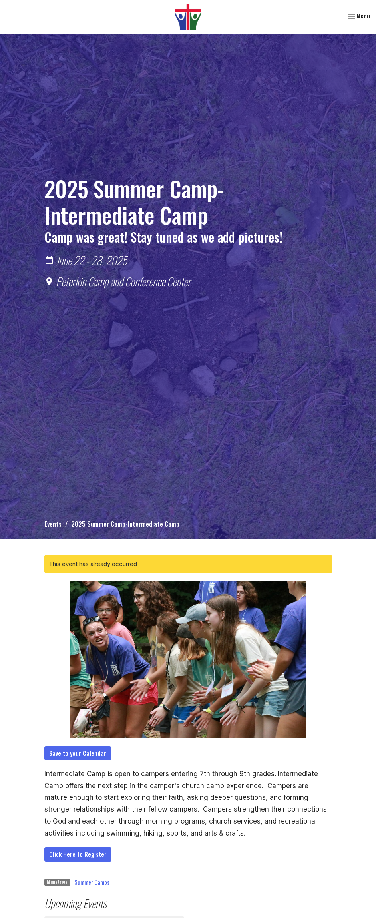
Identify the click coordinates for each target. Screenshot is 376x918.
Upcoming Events (75, 903)
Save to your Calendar (77, 753)
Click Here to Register (78, 854)
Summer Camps (91, 882)
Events (53, 524)
